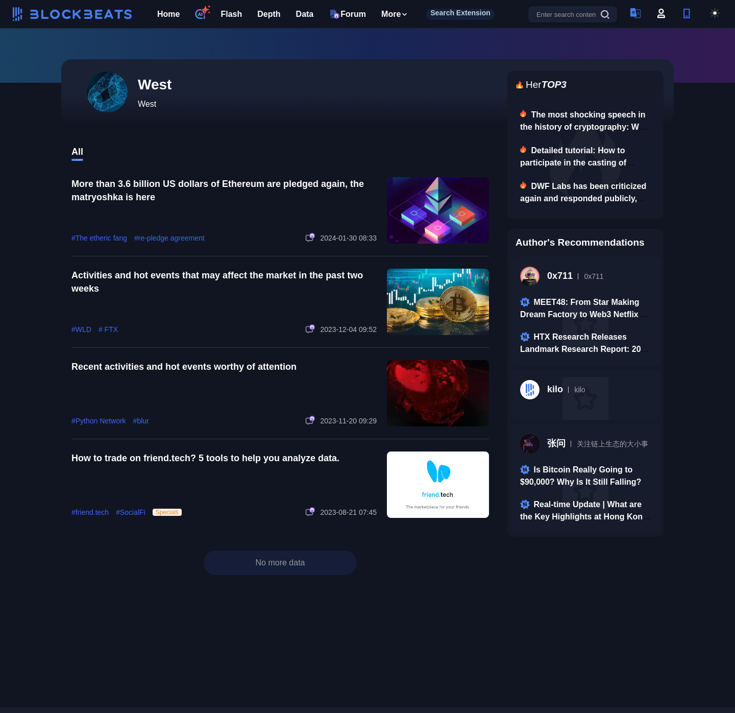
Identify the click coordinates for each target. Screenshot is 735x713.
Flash (231, 14)
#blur (141, 421)
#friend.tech (90, 512)
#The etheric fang (99, 238)
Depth (268, 14)
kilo (541, 389)
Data (305, 14)
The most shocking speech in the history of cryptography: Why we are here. (584, 127)
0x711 (546, 276)
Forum (347, 14)
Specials (167, 512)
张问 (543, 444)
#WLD (81, 329)
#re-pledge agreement (169, 238)
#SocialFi (130, 512)
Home (168, 14)
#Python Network (98, 421)
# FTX (108, 329)
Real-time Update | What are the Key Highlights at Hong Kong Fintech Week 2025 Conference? (584, 516)
